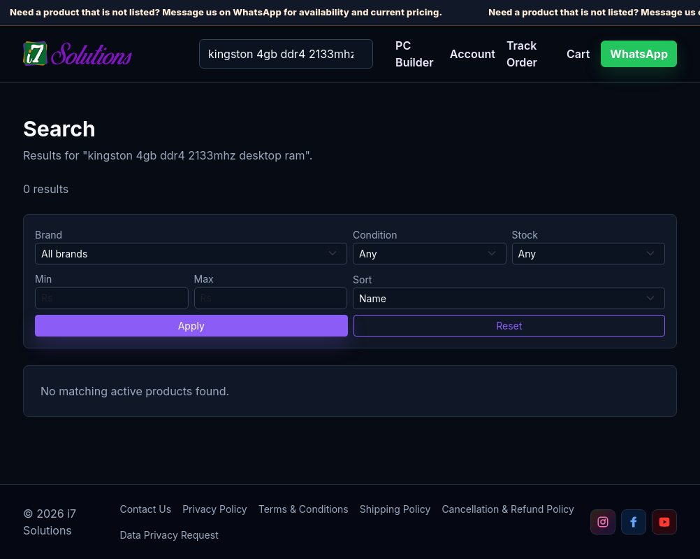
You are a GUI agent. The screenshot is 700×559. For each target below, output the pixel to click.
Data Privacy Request (168, 535)
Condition (375, 235)
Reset (509, 326)
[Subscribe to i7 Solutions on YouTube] (664, 522)
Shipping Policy (395, 509)
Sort (362, 279)
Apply (191, 326)
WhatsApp (639, 54)
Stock (525, 235)
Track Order (521, 53)
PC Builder (414, 53)
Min (43, 279)
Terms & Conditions (303, 509)
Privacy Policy (214, 509)
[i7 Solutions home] (100, 53)
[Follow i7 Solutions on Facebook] (633, 522)
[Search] (286, 54)
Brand (48, 235)
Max (204, 279)
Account (472, 54)
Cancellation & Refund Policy (508, 509)
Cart (578, 54)
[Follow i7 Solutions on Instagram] (602, 522)
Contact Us (145, 509)
